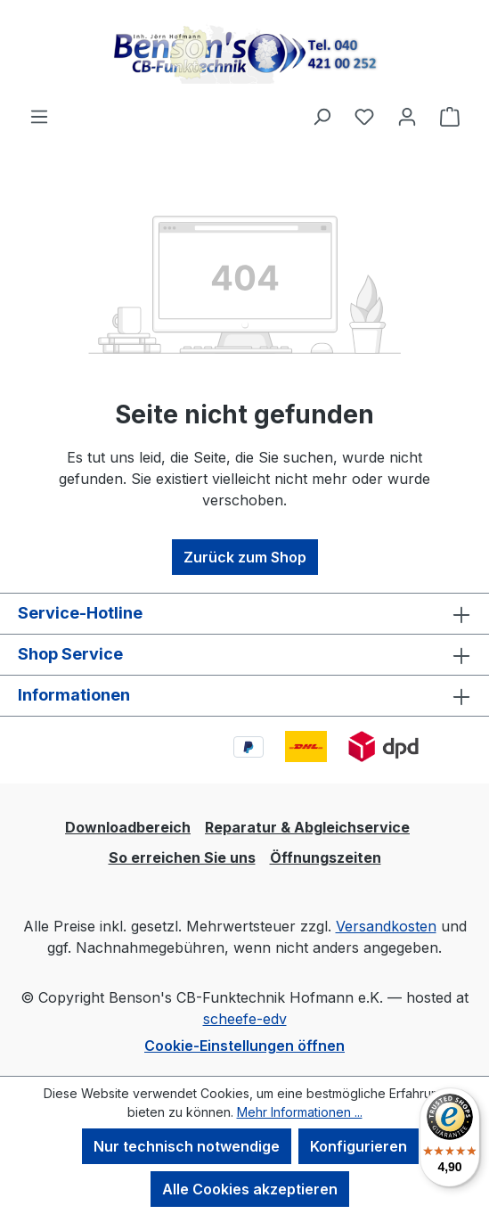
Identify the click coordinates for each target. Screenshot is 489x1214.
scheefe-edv (245, 1019)
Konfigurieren (358, 1146)
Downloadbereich (128, 827)
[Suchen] (321, 116)
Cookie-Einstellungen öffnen (244, 1045)
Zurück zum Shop (244, 557)
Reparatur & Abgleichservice (307, 827)
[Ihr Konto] (407, 116)
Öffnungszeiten (325, 857)
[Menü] (39, 116)
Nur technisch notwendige (187, 1146)
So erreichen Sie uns (182, 857)
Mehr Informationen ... (300, 1112)
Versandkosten (386, 926)
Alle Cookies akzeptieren (250, 1189)
